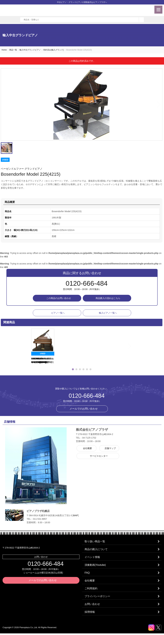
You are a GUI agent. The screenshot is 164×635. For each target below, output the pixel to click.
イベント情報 (92, 557)
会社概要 (90, 581)
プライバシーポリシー (97, 597)
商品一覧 (13, 50)
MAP (75, 515)
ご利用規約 (91, 589)
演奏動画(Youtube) (95, 565)
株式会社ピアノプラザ (82, 382)
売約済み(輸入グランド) (53, 50)
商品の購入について (96, 549)
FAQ (87, 573)
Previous (27, 346)
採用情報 (90, 613)
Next (159, 104)
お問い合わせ (92, 605)
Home (4, 50)
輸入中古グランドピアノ (30, 50)
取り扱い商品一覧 (95, 541)
